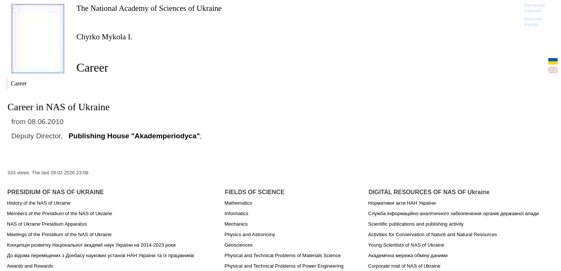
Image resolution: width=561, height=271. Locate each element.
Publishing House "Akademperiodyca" (134, 136)
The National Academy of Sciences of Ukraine (149, 8)
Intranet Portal (533, 21)
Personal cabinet (534, 7)
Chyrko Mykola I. (104, 36)
